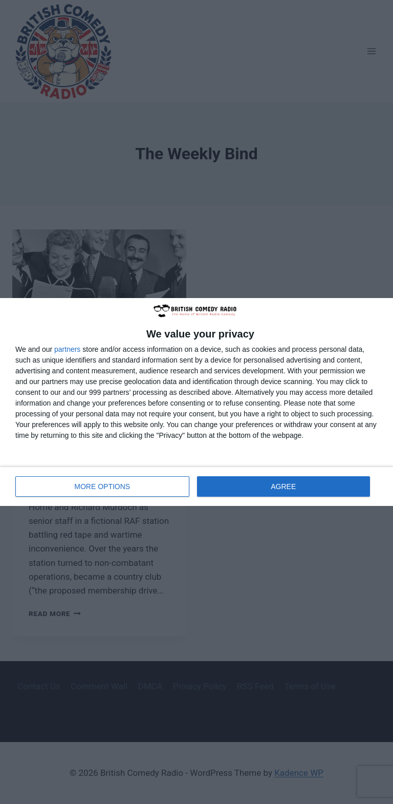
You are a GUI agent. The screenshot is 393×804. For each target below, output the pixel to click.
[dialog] (196, 402)
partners (67, 349)
